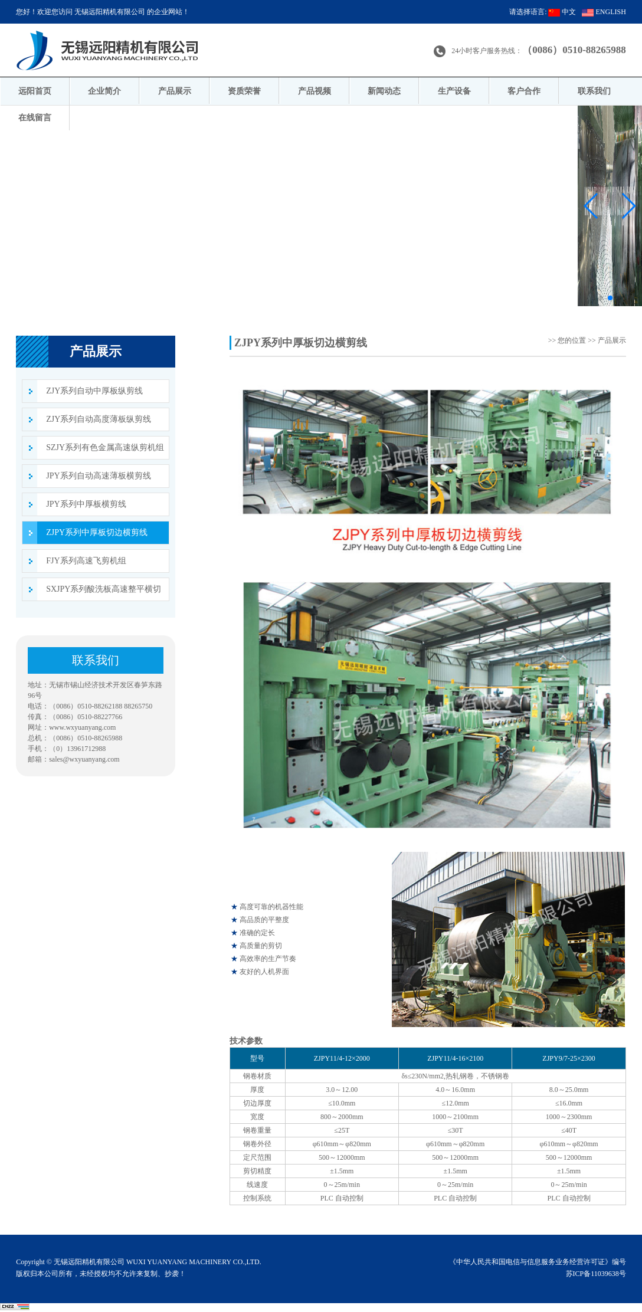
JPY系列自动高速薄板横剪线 (98, 475)
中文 (562, 12)
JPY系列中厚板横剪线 (86, 504)
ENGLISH (603, 12)
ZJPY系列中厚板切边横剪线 (97, 532)
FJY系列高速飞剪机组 (86, 560)
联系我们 (594, 91)
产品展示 (174, 91)
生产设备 (454, 91)
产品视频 (314, 91)
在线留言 (34, 117)
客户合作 (524, 91)
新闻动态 (384, 91)
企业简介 (104, 91)
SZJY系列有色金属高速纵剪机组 (105, 447)
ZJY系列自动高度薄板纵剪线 (98, 419)
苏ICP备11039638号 (596, 1274)
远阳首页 (34, 91)
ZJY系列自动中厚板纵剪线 (94, 390)
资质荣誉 (244, 91)
